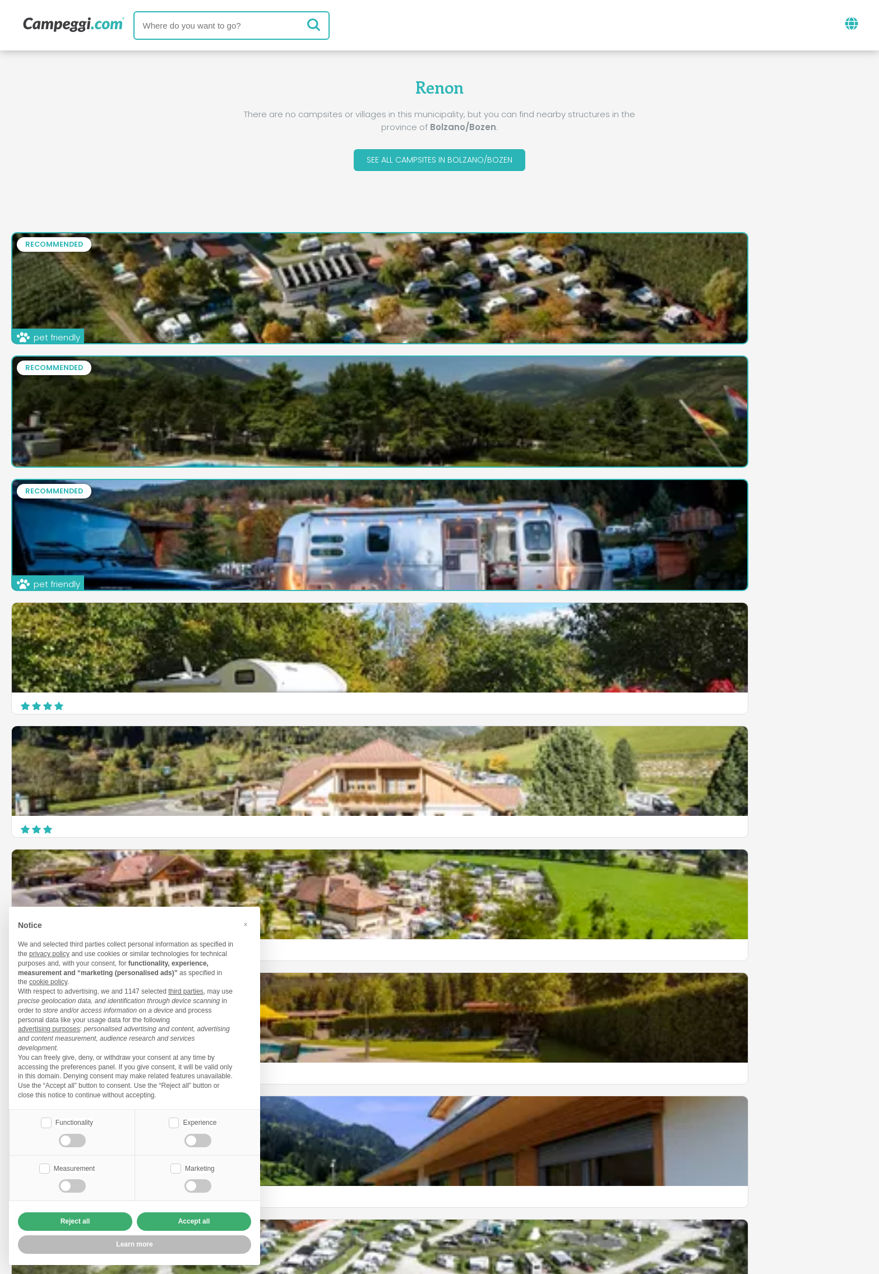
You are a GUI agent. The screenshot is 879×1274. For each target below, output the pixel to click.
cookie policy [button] (48, 981)
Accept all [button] (194, 1221)
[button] (246, 923)
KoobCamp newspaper (460, 1135)
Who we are (324, 1181)
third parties (185, 990)
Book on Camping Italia (527, 1181)
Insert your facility (411, 1181)
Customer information (481, 1200)
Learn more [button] (134, 1244)
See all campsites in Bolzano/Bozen (440, 162)
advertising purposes (49, 1028)
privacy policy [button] (49, 953)
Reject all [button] (75, 1221)
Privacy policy (378, 1200)
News (375, 1135)
